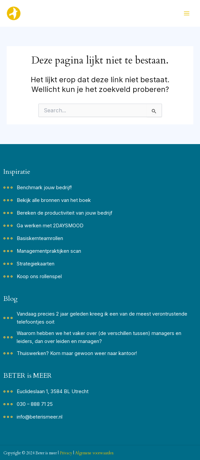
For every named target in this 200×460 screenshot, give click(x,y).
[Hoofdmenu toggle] (186, 13)
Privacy (66, 453)
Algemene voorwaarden (94, 453)
